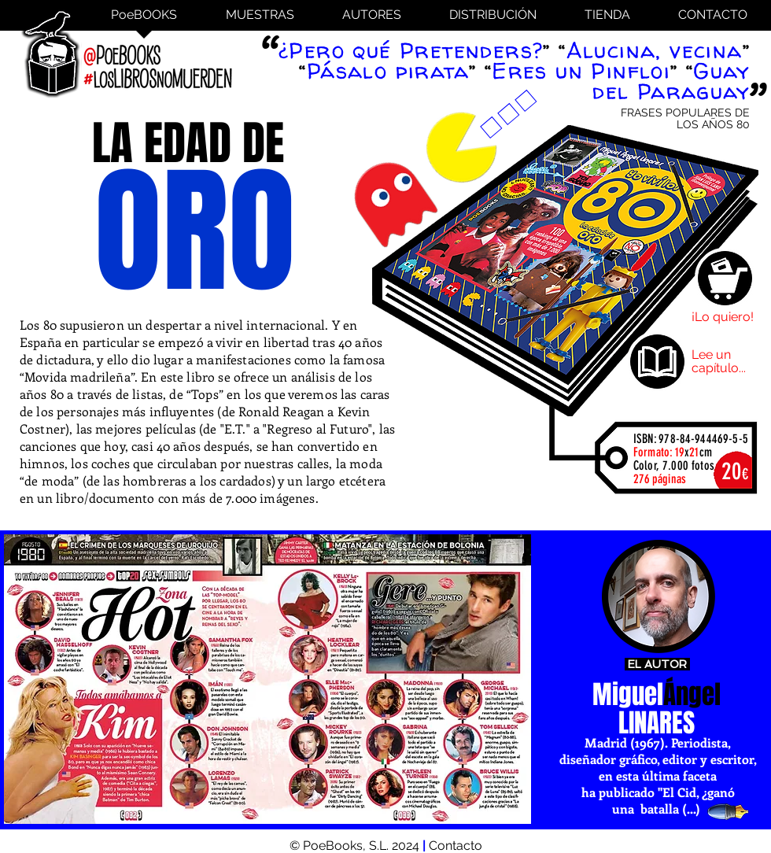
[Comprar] (725, 277)
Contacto (455, 845)
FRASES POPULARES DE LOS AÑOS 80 (685, 118)
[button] (267, 679)
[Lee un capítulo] (657, 362)
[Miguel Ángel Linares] (658, 596)
